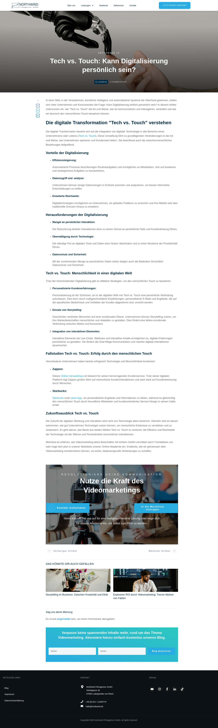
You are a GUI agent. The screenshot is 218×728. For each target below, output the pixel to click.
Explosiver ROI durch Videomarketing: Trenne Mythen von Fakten (145, 586)
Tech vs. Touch (87, 135)
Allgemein (101, 82)
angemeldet (63, 619)
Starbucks (58, 398)
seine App (76, 398)
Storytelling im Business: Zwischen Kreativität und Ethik (78, 586)
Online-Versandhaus (72, 376)
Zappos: (57, 369)
